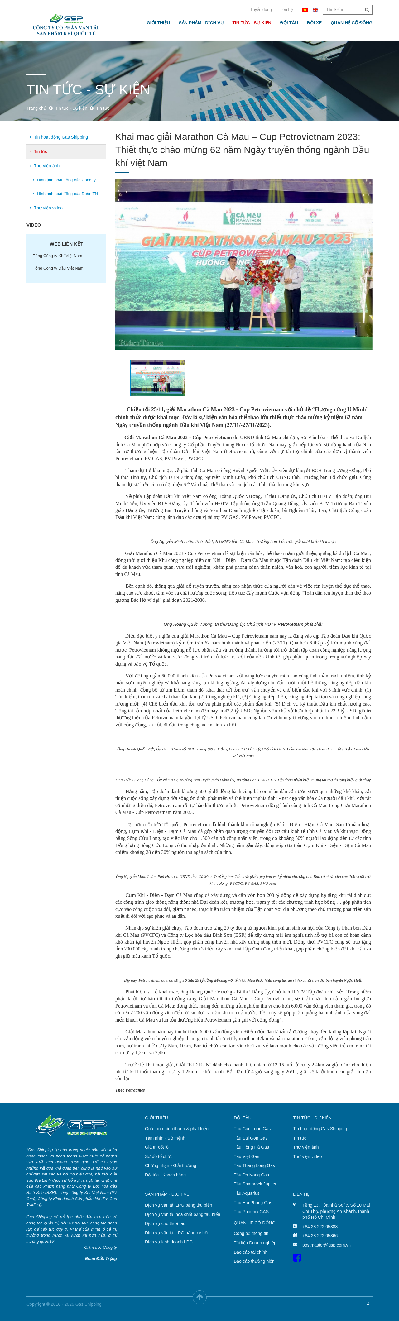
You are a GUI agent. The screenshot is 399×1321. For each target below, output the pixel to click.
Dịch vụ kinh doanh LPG (169, 1241)
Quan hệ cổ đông (352, 22)
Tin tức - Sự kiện (251, 22)
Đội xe (314, 22)
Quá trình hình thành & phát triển (177, 1128)
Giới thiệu (158, 22)
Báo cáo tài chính (250, 1252)
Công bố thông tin (251, 1233)
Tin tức (38, 151)
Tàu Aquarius (247, 1193)
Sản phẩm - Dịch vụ (201, 22)
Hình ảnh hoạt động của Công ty (64, 180)
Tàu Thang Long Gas (254, 1165)
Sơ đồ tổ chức (158, 1156)
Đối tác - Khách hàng (165, 1174)
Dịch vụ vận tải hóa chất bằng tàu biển (182, 1214)
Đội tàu (289, 22)
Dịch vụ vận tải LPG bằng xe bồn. (178, 1232)
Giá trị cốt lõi (157, 1147)
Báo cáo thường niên (254, 1261)
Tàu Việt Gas (246, 1156)
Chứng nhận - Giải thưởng (170, 1165)
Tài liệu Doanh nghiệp (255, 1242)
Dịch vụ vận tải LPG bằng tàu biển (178, 1205)
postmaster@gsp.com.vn (326, 1244)
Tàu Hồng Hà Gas (251, 1147)
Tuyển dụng (261, 9)
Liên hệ (285, 9)
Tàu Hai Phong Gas (253, 1202)
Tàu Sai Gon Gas (250, 1138)
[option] (244, 264)
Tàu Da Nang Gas (251, 1174)
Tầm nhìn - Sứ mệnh (165, 1138)
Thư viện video (46, 207)
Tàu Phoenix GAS (251, 1211)
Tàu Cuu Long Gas (252, 1128)
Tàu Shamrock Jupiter (255, 1183)
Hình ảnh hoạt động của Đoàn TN (65, 193)
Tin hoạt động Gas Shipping (59, 137)
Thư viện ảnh (45, 165)
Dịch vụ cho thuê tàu (165, 1223)
